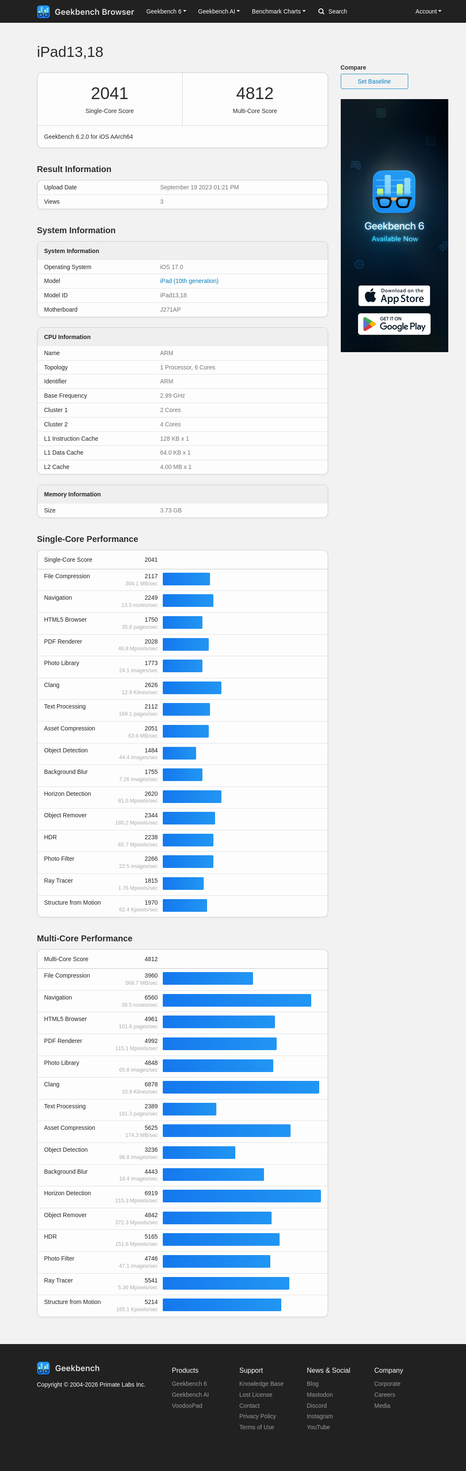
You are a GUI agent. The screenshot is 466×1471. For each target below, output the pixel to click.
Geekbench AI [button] (216, 11)
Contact (249, 1405)
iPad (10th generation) (189, 280)
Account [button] (426, 11)
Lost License (255, 1394)
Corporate (387, 1383)
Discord (316, 1405)
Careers (384, 1394)
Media (382, 1405)
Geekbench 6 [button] (163, 11)
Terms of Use (256, 1427)
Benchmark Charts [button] (276, 11)
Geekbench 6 (189, 1383)
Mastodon (319, 1394)
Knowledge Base (261, 1383)
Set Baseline (374, 81)
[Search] (362, 12)
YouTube (318, 1427)
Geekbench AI (190, 1394)
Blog (312, 1383)
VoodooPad (187, 1405)
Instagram (320, 1416)
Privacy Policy (257, 1416)
